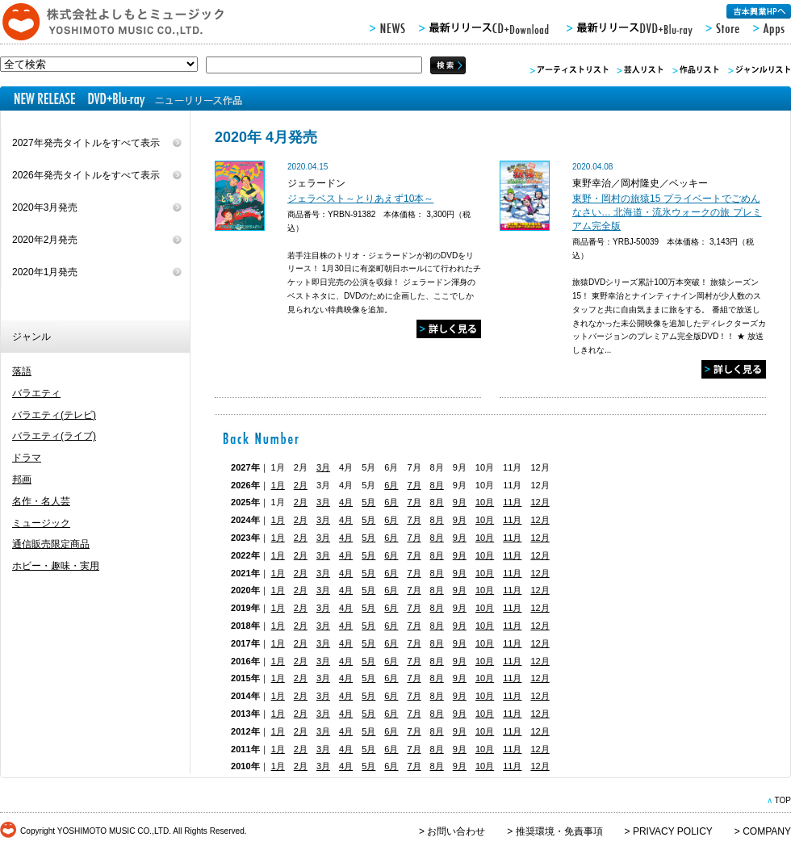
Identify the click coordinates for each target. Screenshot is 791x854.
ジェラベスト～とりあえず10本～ (360, 198)
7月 (414, 485)
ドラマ (26, 457)
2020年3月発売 (44, 207)
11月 (512, 502)
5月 (368, 502)
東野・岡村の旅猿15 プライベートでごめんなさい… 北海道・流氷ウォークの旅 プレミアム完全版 (667, 212)
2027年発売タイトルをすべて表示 (86, 143)
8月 (437, 485)
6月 (391, 485)
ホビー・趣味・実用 (55, 565)
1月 (278, 485)
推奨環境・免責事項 (559, 831)
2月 (301, 485)
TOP (782, 800)
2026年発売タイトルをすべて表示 (86, 175)
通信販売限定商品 (51, 544)
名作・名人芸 (41, 501)
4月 (346, 502)
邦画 (21, 479)
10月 (484, 502)
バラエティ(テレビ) (54, 415)
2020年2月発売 (44, 239)
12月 (539, 502)
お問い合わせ (456, 831)
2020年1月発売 (44, 272)
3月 (323, 467)
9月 (460, 502)
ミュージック (41, 523)
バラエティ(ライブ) (54, 436)
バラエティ (36, 393)
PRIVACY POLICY (673, 831)
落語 (21, 371)
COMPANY (767, 831)
